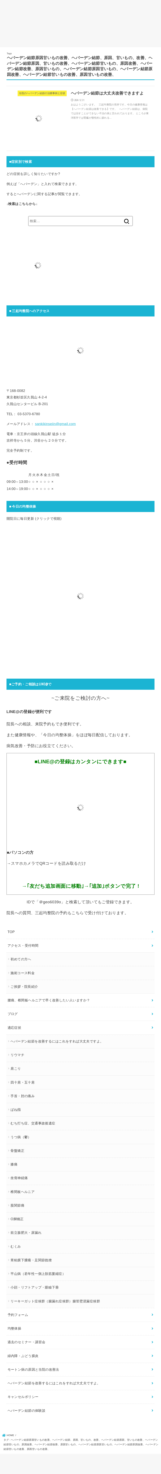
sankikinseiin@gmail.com (55, 424)
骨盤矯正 (17, 1150)
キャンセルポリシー (23, 1397)
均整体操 (14, 1328)
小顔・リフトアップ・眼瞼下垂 (34, 1287)
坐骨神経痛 (19, 1178)
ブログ (13, 1014)
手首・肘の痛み (22, 1096)
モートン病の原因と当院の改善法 (33, 1369)
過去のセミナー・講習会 (26, 1342)
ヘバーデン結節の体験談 (26, 1410)
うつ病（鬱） (20, 1137)
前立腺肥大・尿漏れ (26, 1232)
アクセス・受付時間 (23, 945)
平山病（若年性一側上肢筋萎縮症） (38, 1274)
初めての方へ (20, 959)
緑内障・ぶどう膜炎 (23, 1355)
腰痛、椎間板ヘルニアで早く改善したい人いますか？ (49, 1000)
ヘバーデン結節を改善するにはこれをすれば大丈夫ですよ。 (56, 1041)
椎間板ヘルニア (22, 1191)
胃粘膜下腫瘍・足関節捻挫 (31, 1260)
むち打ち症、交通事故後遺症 (32, 1123)
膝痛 (13, 1164)
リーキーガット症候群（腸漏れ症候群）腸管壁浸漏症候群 (55, 1301)
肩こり (15, 1068)
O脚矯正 (16, 1219)
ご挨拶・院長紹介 (24, 986)
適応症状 (14, 1027)
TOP (11, 932)
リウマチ (17, 1055)
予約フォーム (18, 1315)
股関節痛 (17, 1205)
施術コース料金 (22, 973)
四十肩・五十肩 (22, 1082)
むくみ (15, 1246)
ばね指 (15, 1109)
